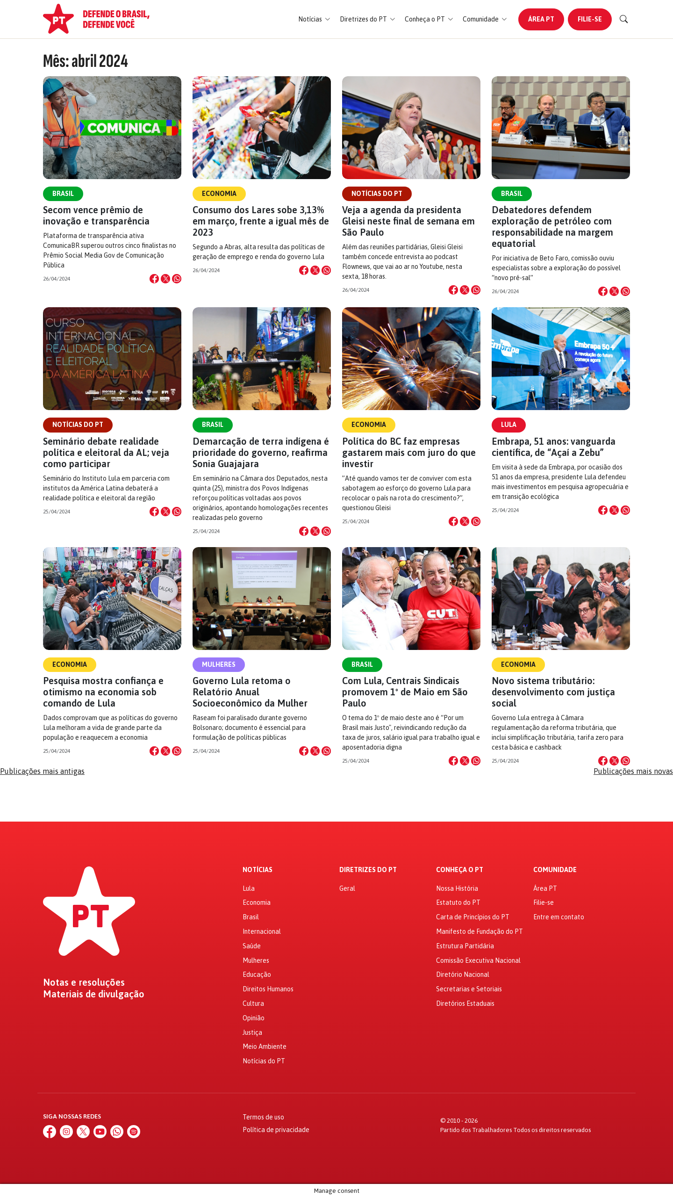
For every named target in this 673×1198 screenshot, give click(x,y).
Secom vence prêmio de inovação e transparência (96, 215)
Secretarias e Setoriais (469, 989)
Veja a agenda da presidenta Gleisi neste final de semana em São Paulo (408, 221)
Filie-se (590, 19)
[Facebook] (49, 1131)
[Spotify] (133, 1131)
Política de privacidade (276, 1129)
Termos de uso (263, 1117)
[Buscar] (624, 19)
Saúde (252, 946)
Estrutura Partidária (465, 946)
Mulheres (219, 664)
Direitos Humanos (268, 989)
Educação (257, 974)
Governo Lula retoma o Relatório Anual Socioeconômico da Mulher (250, 691)
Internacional (262, 931)
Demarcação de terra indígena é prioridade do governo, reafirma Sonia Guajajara (261, 452)
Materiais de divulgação (93, 994)
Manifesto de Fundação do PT (479, 931)
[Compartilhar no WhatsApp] (176, 278)
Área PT (541, 19)
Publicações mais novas (633, 771)
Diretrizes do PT (368, 869)
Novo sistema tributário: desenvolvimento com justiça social (553, 691)
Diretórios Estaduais (465, 1003)
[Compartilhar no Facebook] (154, 278)
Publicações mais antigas (42, 771)
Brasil (63, 193)
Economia (219, 193)
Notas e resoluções (84, 982)
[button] (314, 19)
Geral (347, 888)
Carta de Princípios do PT (472, 917)
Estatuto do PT (458, 902)
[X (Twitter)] (83, 1131)
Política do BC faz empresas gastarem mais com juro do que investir (409, 452)
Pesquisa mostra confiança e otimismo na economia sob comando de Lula (103, 691)
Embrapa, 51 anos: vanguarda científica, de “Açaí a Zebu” (554, 447)
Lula (508, 424)
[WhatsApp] (116, 1131)
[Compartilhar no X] (165, 278)
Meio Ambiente (264, 1046)
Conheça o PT (459, 869)
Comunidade (555, 869)
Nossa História (457, 888)
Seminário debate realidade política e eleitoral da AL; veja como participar (106, 452)
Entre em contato (558, 917)
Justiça (252, 1032)
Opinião (254, 1018)
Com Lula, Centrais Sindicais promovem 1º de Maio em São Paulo (405, 691)
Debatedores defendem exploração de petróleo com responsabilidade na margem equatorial (552, 226)
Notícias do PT (376, 193)
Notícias (257, 869)
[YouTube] (100, 1131)
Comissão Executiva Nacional (478, 960)
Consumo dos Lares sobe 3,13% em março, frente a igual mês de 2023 (261, 221)
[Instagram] (66, 1131)
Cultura (253, 1003)
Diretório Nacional (462, 974)
